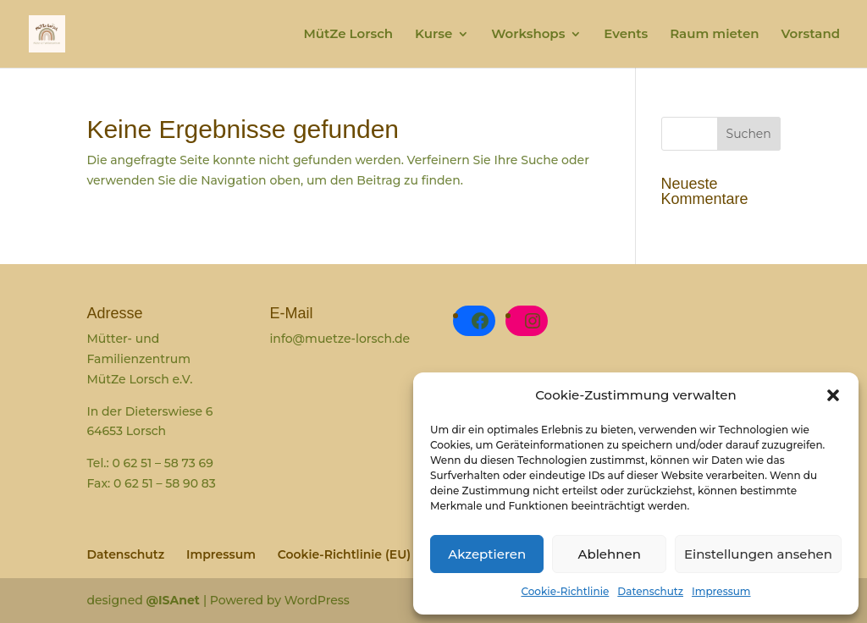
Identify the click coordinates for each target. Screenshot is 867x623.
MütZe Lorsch (348, 34)
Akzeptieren (487, 554)
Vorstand (810, 34)
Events (626, 34)
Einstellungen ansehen (758, 554)
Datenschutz (650, 591)
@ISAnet (174, 600)
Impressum (721, 591)
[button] (833, 395)
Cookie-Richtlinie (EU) (344, 554)
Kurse (433, 34)
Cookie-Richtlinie (565, 591)
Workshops (528, 34)
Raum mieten (714, 34)
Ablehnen (608, 554)
